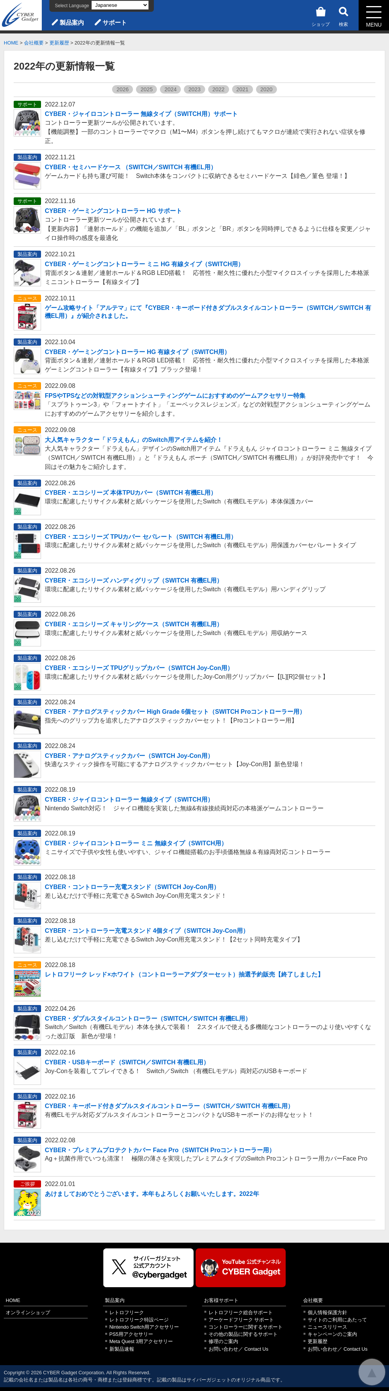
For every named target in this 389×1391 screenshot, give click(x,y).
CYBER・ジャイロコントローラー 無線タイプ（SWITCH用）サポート (141, 114)
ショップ (321, 15)
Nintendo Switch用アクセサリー (144, 1327)
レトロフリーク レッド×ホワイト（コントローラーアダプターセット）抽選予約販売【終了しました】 (184, 974)
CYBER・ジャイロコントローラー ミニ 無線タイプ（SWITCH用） (136, 843)
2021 (242, 89)
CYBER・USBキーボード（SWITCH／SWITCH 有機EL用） (127, 1062)
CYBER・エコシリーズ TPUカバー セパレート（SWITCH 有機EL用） (141, 537)
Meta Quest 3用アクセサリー (141, 1341)
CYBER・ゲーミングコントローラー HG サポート (113, 211)
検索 (343, 15)
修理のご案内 (223, 1341)
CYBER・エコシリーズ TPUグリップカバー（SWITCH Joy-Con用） (139, 668)
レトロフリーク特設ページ (139, 1320)
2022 (218, 89)
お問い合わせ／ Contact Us (239, 1349)
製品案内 (72, 22)
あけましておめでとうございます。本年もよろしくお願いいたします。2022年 (152, 1194)
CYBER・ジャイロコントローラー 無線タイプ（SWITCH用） (129, 799)
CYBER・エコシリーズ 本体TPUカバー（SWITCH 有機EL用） (131, 492)
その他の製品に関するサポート (243, 1334)
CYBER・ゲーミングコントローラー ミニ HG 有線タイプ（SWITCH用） (144, 264)
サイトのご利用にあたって (337, 1320)
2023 (194, 89)
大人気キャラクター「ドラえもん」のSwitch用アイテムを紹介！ (134, 440)
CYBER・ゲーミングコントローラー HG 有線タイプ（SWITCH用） (137, 352)
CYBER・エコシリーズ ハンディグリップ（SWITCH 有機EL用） (134, 580)
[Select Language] (120, 5)
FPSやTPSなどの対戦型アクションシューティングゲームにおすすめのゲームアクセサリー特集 (175, 395)
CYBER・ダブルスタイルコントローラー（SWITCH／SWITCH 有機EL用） (148, 1018)
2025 (147, 89)
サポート (115, 22)
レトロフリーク (126, 1312)
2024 (170, 89)
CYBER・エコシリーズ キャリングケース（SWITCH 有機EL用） (134, 624)
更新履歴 (59, 43)
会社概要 (34, 43)
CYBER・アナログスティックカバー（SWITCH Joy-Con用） (129, 756)
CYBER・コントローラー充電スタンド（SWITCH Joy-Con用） (132, 887)
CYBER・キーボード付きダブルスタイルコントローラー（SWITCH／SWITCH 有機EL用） (169, 1106)
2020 (266, 89)
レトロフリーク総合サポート (241, 1312)
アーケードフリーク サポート (241, 1320)
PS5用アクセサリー (131, 1334)
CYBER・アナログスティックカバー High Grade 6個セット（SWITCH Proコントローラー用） (175, 711)
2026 (123, 89)
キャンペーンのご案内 (332, 1334)
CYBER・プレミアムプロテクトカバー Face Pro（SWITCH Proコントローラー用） (160, 1150)
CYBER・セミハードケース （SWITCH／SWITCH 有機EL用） (131, 167)
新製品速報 (121, 1349)
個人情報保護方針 (327, 1312)
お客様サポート (221, 1300)
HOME (11, 43)
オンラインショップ (28, 1312)
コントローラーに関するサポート (246, 1327)
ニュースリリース (327, 1327)
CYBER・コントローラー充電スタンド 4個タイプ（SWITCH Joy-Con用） (147, 930)
